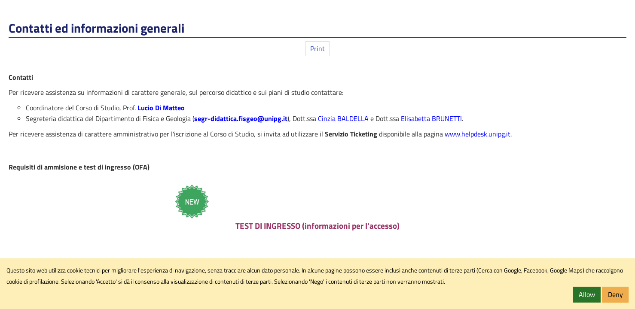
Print (317, 48)
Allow (587, 294)
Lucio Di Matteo (161, 108)
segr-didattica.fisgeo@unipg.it (240, 118)
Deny (615, 294)
